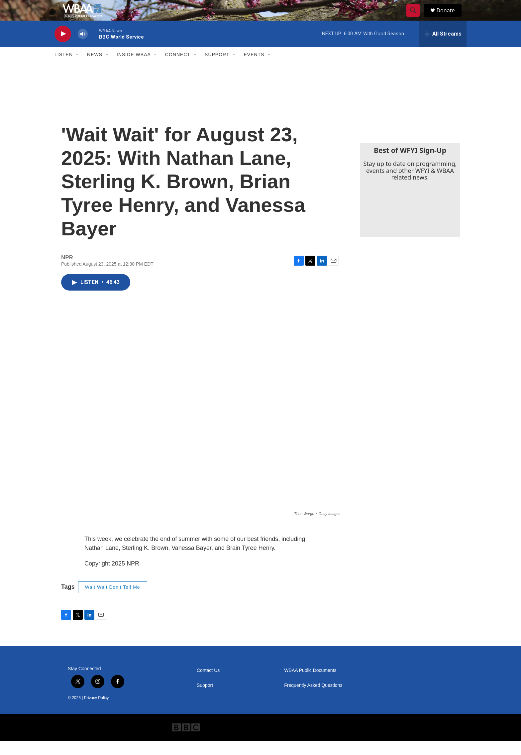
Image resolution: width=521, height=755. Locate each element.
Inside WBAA (134, 69)
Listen (63, 69)
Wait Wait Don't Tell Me (112, 601)
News (94, 69)
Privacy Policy (96, 712)
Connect (177, 69)
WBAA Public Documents (310, 684)
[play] (62, 48)
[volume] (82, 48)
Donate (449, 17)
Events (254, 69)
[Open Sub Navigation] (77, 69)
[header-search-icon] (416, 17)
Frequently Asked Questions (313, 699)
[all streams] (443, 48)
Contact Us (208, 684)
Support (217, 69)
